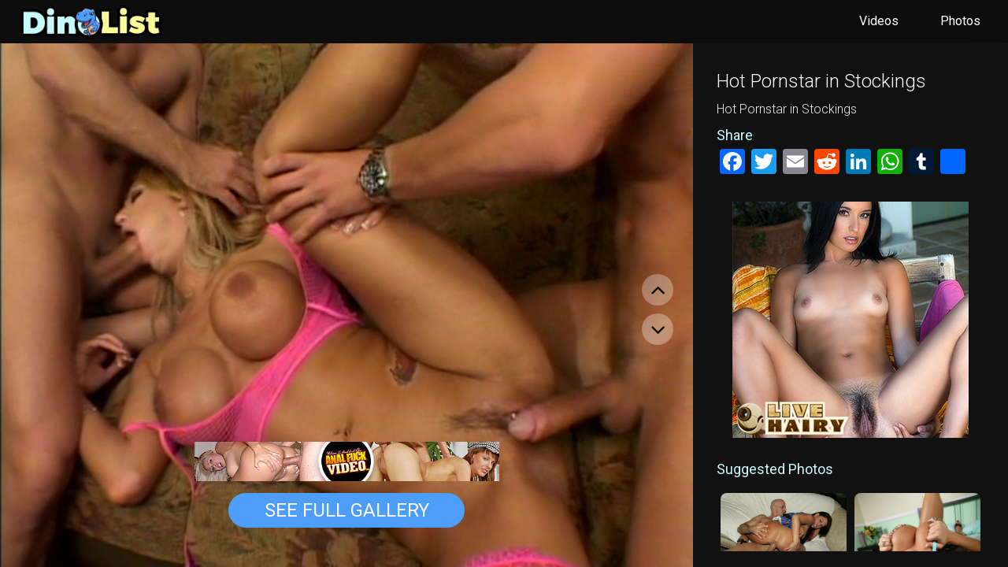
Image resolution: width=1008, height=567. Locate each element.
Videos (879, 20)
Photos (960, 20)
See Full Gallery (347, 510)
